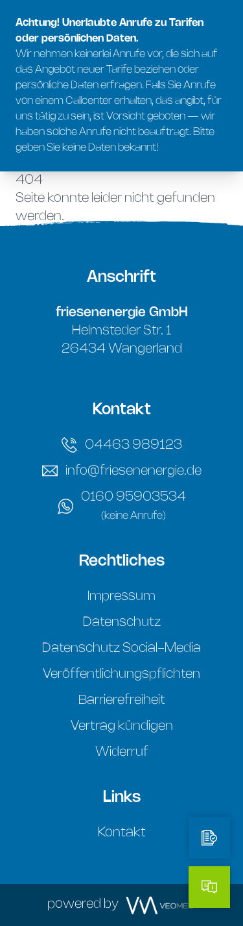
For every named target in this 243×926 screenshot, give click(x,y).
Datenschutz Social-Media (121, 648)
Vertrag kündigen (122, 726)
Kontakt (122, 833)
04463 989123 (122, 445)
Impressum (121, 596)
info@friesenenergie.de (122, 471)
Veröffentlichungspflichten (121, 674)
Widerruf (121, 752)
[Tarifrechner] (209, 837)
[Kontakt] (209, 887)
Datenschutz (122, 622)
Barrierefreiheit (121, 700)
